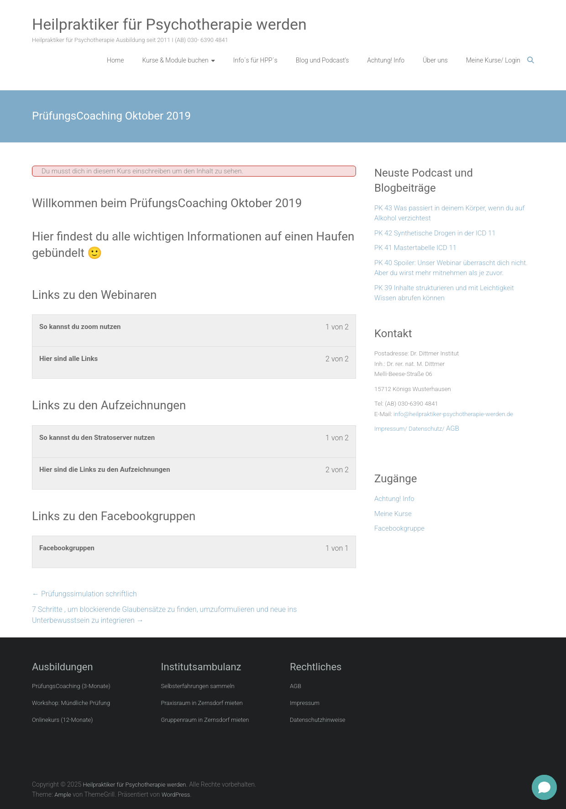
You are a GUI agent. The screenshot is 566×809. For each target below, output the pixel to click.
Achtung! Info (385, 60)
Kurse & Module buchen (175, 60)
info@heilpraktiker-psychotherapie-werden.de (453, 414)
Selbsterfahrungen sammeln (198, 686)
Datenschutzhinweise (318, 719)
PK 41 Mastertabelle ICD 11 (415, 248)
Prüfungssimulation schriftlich (84, 594)
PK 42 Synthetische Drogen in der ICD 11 (435, 233)
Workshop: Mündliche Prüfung (71, 702)
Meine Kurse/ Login (493, 60)
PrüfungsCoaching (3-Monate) (71, 686)
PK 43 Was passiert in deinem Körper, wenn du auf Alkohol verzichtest (449, 213)
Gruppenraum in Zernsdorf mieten (205, 719)
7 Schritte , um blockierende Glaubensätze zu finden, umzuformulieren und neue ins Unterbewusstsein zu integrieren (164, 615)
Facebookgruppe (399, 528)
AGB (452, 428)
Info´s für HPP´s (255, 60)
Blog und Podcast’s (322, 60)
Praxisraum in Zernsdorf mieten (202, 702)
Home (115, 60)
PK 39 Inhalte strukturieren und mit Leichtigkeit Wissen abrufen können (444, 293)
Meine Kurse (393, 514)
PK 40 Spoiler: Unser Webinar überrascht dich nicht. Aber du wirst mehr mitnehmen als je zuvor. (451, 268)
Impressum (305, 702)
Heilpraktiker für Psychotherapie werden (169, 24)
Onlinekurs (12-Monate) (62, 719)
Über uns (435, 60)
